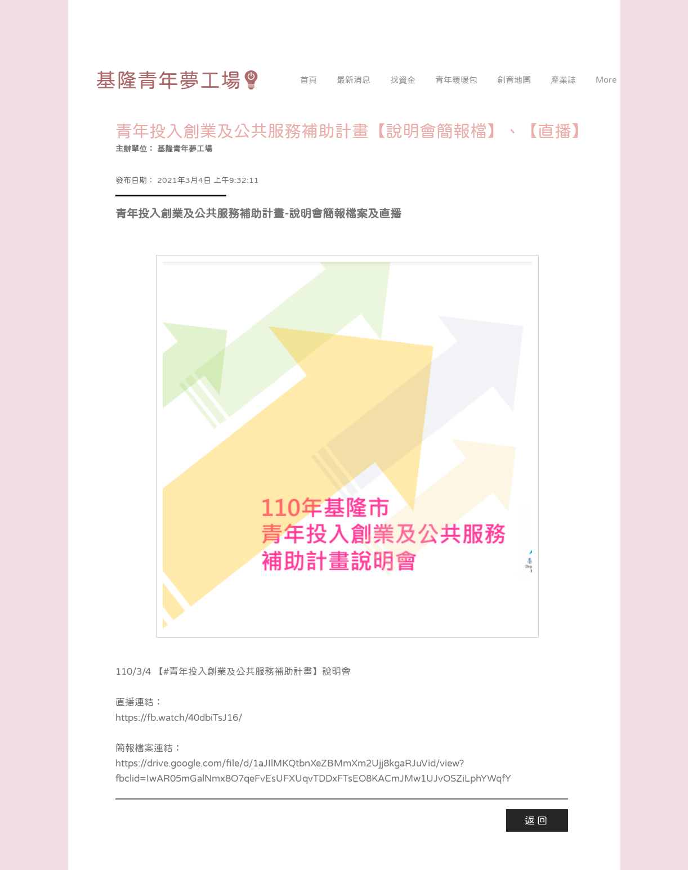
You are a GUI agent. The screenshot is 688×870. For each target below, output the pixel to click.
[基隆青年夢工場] (178, 80)
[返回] (537, 820)
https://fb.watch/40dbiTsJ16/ (178, 718)
